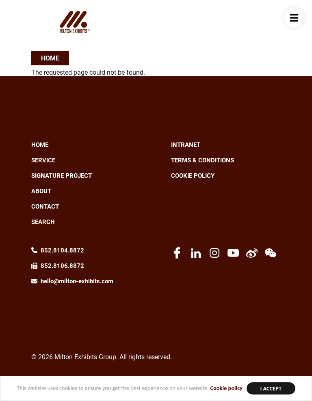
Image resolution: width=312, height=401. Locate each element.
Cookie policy (226, 388)
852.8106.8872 (62, 265)
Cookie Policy (192, 175)
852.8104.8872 (62, 250)
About (41, 191)
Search (43, 222)
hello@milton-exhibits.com (77, 281)
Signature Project (61, 175)
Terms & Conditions (202, 160)
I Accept (271, 388)
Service (43, 160)
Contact (45, 206)
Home (50, 58)
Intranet (185, 145)
